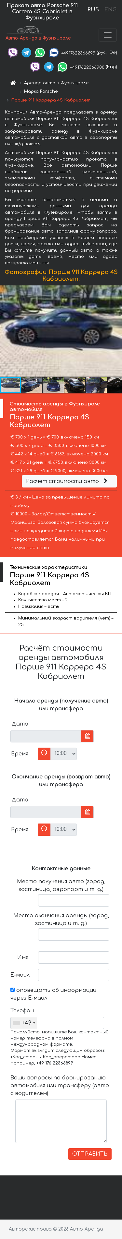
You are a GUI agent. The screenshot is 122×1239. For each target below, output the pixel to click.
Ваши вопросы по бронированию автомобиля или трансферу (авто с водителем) (59, 1085)
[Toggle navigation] (108, 35)
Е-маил (20, 975)
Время (19, 754)
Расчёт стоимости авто (67, 481)
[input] (46, 736)
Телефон (21, 1011)
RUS (93, 10)
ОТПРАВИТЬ (90, 1154)
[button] (116, 331)
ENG (110, 10)
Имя (22, 957)
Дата (20, 724)
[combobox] (24, 1023)
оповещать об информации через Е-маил (53, 994)
